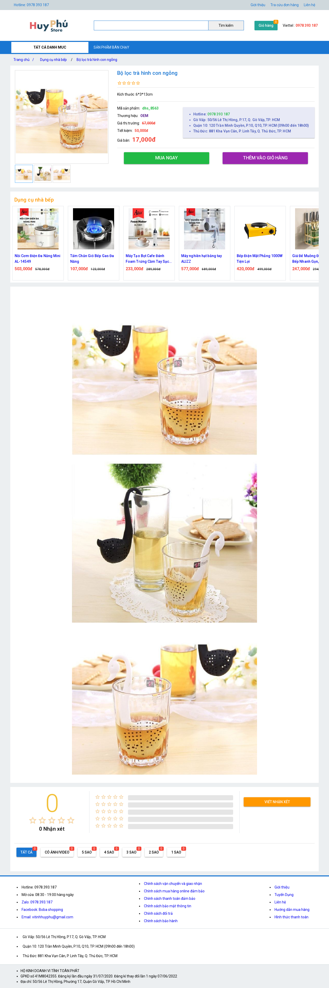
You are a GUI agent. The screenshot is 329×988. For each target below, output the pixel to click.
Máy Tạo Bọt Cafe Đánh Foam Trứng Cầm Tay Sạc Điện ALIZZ (147, 259)
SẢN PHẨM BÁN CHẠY (111, 47)
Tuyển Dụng (284, 895)
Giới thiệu (258, 5)
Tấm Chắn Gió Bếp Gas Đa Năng (92, 259)
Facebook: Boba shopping (42, 910)
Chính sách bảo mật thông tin (167, 906)
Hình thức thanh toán (291, 917)
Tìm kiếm (225, 25)
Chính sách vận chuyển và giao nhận (173, 884)
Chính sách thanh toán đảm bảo (169, 898)
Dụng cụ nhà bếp (53, 60)
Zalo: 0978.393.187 (37, 902)
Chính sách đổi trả (158, 913)
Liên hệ (309, 5)
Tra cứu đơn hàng (284, 5)
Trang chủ (24, 60)
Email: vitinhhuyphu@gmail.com (47, 917)
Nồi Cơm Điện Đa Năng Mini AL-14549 (38, 259)
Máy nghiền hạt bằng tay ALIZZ (201, 259)
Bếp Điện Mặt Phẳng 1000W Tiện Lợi (259, 259)
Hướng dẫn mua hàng (292, 910)
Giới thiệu (282, 887)
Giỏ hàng (266, 25)
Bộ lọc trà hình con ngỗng (97, 60)
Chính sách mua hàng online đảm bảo (174, 891)
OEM (144, 116)
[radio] (32, 820)
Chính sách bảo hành (161, 921)
